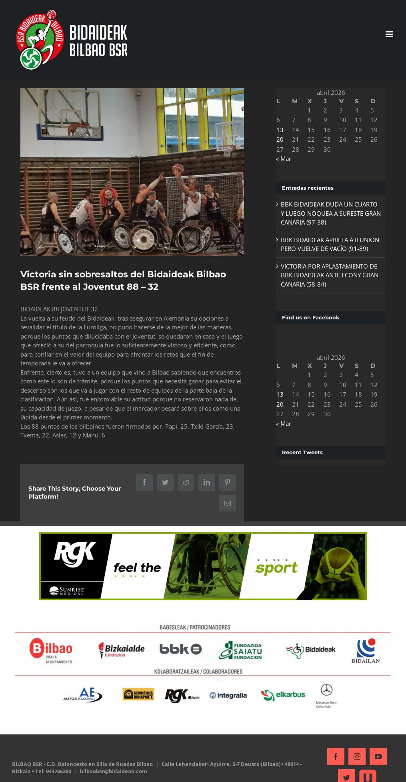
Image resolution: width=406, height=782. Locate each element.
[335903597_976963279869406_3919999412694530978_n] (131, 171)
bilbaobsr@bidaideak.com (113, 768)
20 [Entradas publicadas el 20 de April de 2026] (277, 139)
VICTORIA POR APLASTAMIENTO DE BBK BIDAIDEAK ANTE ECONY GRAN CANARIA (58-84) (327, 275)
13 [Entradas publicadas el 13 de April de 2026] (277, 130)
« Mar (281, 158)
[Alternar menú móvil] (386, 34)
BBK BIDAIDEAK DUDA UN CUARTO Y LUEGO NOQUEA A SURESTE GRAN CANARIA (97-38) (326, 213)
